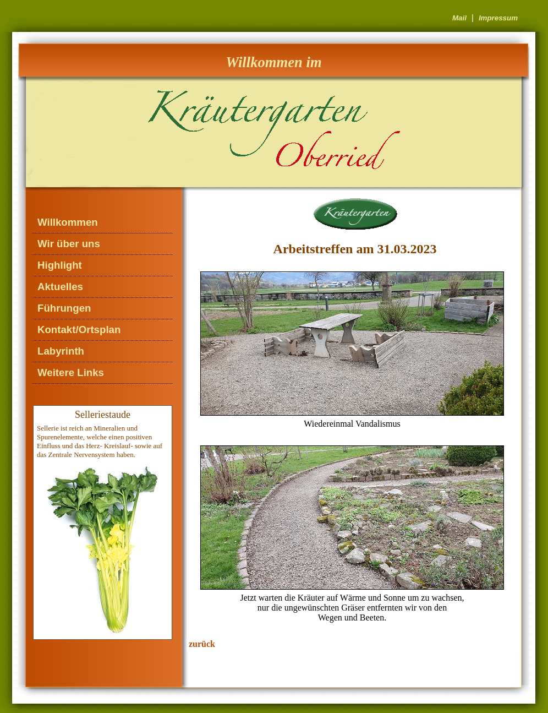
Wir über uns (68, 243)
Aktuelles (60, 286)
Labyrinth (60, 351)
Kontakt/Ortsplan (78, 329)
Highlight (59, 265)
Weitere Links (70, 372)
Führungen (64, 308)
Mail (459, 18)
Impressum (498, 18)
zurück (202, 644)
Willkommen (67, 222)
